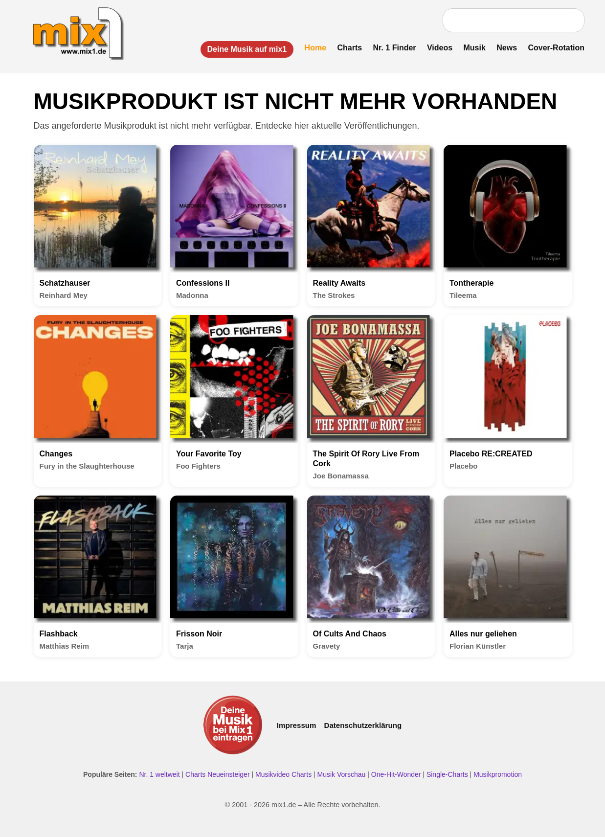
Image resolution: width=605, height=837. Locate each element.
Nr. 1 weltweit (159, 774)
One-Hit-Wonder (396, 774)
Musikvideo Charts (283, 774)
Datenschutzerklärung (363, 725)
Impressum (296, 725)
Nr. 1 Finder (394, 48)
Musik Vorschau (341, 774)
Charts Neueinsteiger (217, 774)
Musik (475, 48)
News (506, 48)
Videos (439, 48)
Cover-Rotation (556, 48)
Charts (349, 48)
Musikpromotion (497, 774)
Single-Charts (447, 774)
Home (315, 48)
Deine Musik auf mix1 (247, 49)
